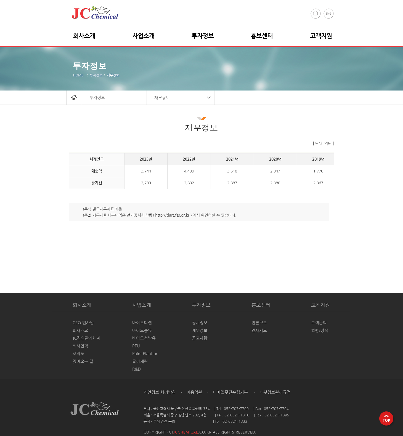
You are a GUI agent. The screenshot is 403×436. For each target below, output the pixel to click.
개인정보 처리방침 (160, 392)
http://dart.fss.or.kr (172, 215)
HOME (79, 75)
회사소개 (84, 36)
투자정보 (96, 75)
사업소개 (143, 36)
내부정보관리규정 (274, 392)
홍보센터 (262, 36)
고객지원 (321, 36)
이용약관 (193, 392)
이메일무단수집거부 (230, 392)
